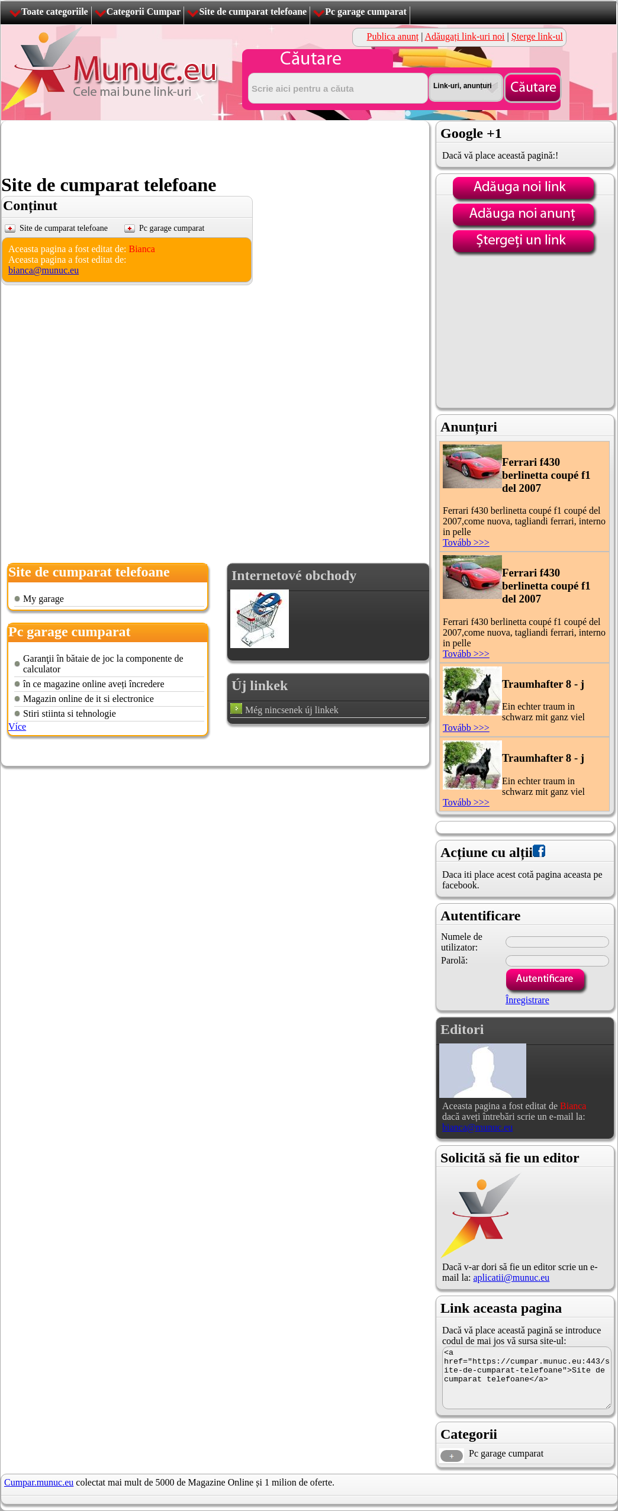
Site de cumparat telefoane (253, 12)
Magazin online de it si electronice (88, 699)
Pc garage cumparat (366, 12)
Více (17, 726)
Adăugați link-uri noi (464, 36)
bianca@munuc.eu (43, 270)
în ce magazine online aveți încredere (94, 684)
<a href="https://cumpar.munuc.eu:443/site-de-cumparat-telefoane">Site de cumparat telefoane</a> (526, 1377)
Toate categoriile (54, 12)
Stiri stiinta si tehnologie (69, 713)
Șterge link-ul (537, 36)
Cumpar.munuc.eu (38, 1482)
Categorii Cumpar (144, 12)
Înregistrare (527, 1000)
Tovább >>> (466, 542)
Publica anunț (393, 36)
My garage (43, 599)
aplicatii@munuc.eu (511, 1277)
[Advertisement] (216, 147)
